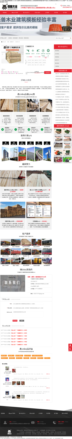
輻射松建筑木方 (67, 141)
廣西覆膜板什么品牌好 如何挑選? (63, 86)
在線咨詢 (47, 72)
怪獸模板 (5, 12)
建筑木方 (12, 41)
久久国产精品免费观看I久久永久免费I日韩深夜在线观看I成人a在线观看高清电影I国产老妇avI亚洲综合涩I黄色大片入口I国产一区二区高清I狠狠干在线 (31, 438)
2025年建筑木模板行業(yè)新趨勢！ (63, 107)
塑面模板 (57, 56)
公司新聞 (47, 12)
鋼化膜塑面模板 (58, 134)
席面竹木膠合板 (58, 162)
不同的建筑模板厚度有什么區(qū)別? (63, 104)
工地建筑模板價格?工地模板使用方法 (63, 109)
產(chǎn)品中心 (26, 12)
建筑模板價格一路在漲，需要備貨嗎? (63, 117)
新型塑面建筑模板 (58, 155)
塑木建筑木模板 (67, 155)
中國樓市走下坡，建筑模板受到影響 (63, 102)
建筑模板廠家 (28, 432)
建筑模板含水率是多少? (60, 94)
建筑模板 (57, 50)
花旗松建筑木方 (58, 141)
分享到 (27, 72)
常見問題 (56, 12)
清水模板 (57, 53)
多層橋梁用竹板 (58, 148)
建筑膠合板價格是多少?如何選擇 (62, 120)
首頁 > (8, 41)
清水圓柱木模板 (67, 162)
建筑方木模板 (67, 148)
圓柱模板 (57, 63)
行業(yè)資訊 (37, 12)
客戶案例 (65, 12)
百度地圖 (64, 432)
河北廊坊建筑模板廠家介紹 (61, 122)
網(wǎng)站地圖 (58, 432)
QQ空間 (30, 72)
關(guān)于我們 (15, 12)
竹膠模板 (57, 66)
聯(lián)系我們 (65, 413)
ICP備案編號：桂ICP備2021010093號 (47, 430)
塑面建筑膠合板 (67, 134)
